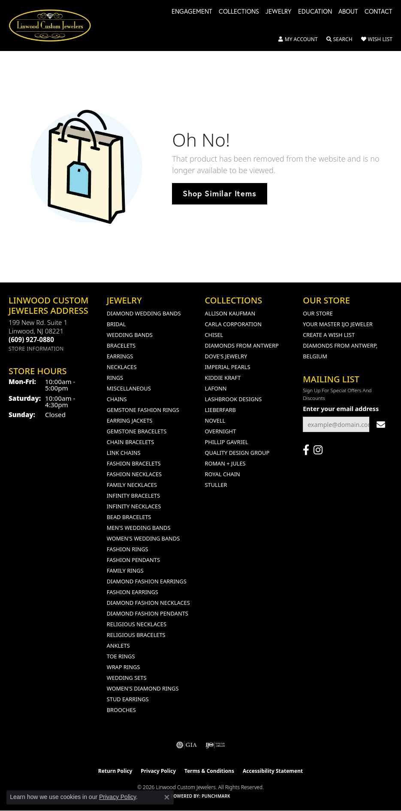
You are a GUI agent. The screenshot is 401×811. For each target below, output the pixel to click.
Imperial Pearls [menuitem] (227, 367)
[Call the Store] (31, 339)
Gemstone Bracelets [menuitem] (136, 431)
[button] (298, 39)
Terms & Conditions (209, 771)
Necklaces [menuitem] (122, 367)
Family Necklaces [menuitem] (132, 485)
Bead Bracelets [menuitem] (129, 517)
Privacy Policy (158, 771)
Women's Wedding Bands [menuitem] (143, 538)
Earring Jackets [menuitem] (130, 420)
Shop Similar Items (219, 193)
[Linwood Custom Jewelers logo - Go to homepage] (54, 25)
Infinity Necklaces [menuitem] (134, 506)
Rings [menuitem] (115, 377)
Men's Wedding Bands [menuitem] (139, 528)
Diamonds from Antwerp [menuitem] (242, 345)
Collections (239, 12)
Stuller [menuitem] (216, 485)
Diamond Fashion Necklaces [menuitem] (148, 603)
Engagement (192, 12)
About (348, 12)
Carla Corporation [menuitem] (233, 324)
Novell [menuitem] (215, 420)
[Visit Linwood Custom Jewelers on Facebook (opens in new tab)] (306, 450)
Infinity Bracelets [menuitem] (133, 495)
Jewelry (278, 12)
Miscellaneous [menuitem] (129, 388)
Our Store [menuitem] (318, 313)
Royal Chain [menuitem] (222, 474)
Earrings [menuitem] (120, 356)
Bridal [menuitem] (116, 324)
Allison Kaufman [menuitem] (230, 313)
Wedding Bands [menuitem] (130, 335)
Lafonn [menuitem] (216, 388)
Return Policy (115, 771)
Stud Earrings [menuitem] (128, 699)
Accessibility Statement (273, 771)
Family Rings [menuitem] (125, 570)
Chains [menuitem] (117, 399)
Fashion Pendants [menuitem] (133, 560)
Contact (378, 12)
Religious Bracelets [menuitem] (136, 635)
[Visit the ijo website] (215, 745)
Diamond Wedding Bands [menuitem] (144, 313)
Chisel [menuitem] (214, 335)
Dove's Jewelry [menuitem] (226, 356)
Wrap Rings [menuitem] (123, 667)
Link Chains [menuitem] (124, 453)
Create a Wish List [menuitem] (329, 335)
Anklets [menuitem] (118, 645)
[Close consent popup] (166, 797)
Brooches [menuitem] (121, 710)
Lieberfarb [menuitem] (220, 410)
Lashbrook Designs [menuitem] (233, 399)
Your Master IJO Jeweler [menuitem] (338, 324)
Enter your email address (341, 409)
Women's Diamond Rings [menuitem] (143, 688)
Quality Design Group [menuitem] (237, 453)
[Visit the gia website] (186, 745)
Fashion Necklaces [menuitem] (134, 474)
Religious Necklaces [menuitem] (136, 624)
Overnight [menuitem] (220, 431)
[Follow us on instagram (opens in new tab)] (318, 450)
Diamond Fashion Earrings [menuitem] (147, 581)
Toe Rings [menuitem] (121, 656)
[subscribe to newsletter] (380, 425)
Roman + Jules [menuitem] (225, 463)
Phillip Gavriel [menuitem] (226, 442)
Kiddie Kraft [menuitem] (223, 377)
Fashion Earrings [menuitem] (132, 592)
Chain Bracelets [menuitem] (130, 442)
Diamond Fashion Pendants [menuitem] (147, 613)
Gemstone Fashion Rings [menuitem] (143, 410)
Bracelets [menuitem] (121, 345)
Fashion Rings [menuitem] (127, 549)
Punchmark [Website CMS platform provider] (216, 796)
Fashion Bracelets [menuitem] (134, 463)
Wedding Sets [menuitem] (127, 678)
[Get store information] (36, 348)
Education (315, 12)
